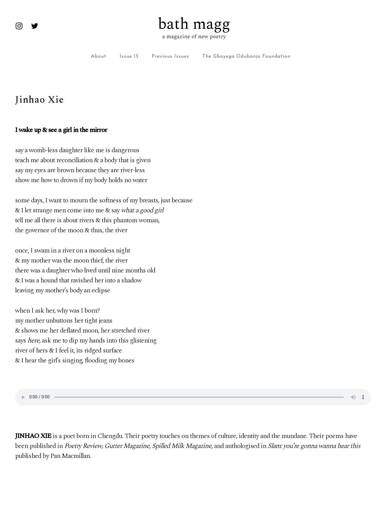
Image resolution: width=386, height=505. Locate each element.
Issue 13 (129, 56)
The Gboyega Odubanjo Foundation (246, 56)
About (98, 56)
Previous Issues (170, 56)
